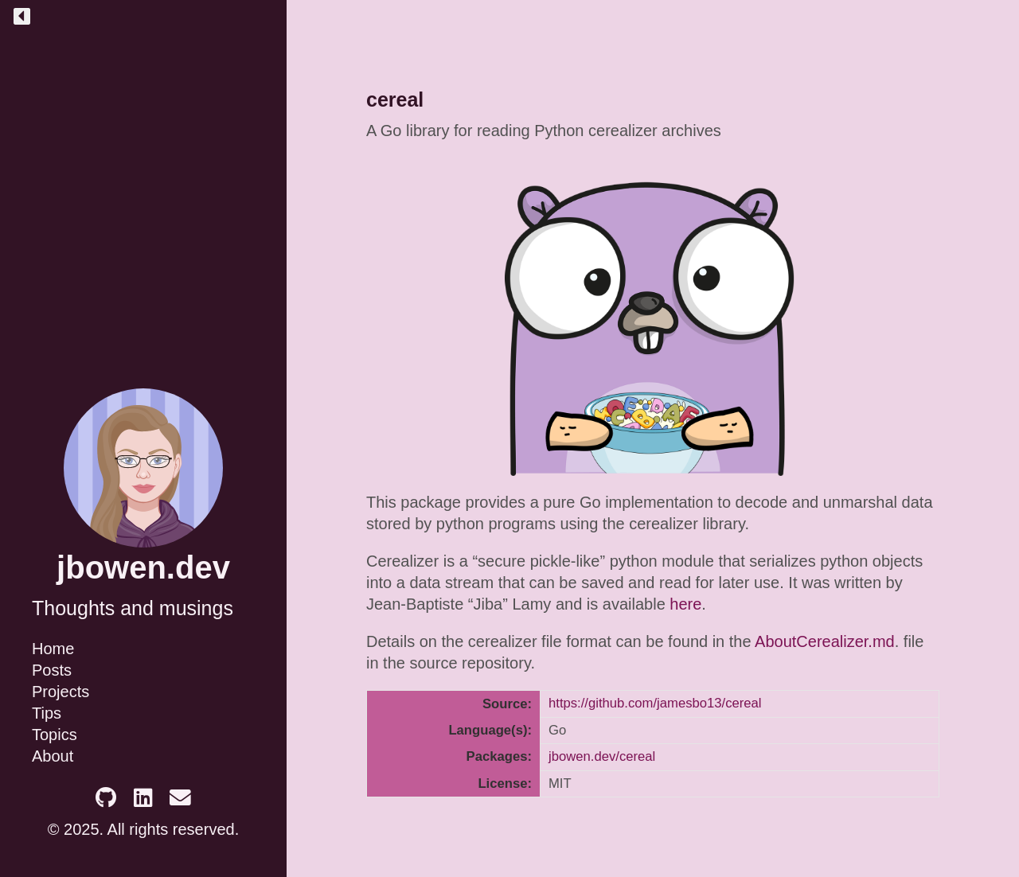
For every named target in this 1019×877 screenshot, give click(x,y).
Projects (60, 691)
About (52, 756)
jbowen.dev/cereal (602, 756)
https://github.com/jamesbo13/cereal (655, 703)
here (685, 604)
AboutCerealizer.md (825, 641)
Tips (46, 713)
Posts (52, 670)
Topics (54, 734)
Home (53, 648)
